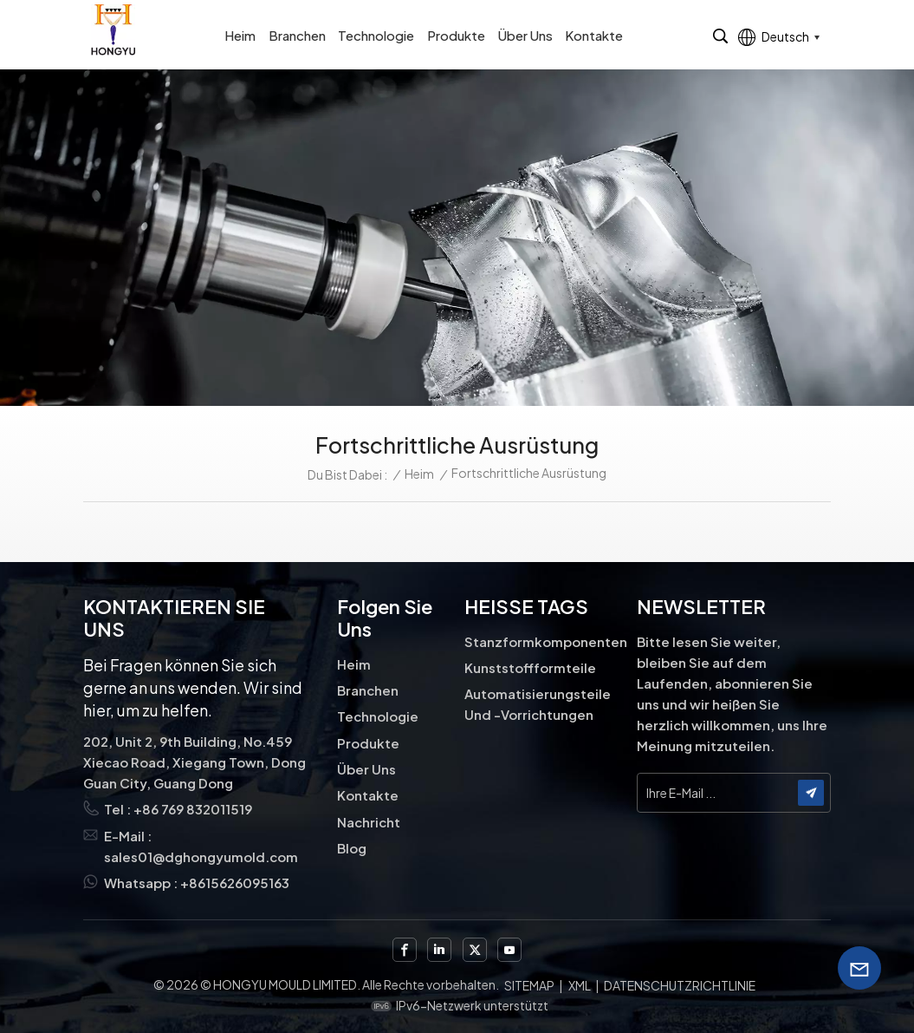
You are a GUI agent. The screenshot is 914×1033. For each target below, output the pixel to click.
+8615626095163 (234, 882)
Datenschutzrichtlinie (679, 985)
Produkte (456, 35)
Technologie (376, 35)
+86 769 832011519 (192, 809)
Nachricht (368, 822)
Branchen (297, 35)
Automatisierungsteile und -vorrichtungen (537, 703)
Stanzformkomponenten (545, 641)
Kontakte (594, 35)
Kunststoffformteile (530, 667)
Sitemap (529, 985)
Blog (351, 848)
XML (579, 985)
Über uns (525, 35)
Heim (240, 35)
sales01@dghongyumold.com (201, 856)
